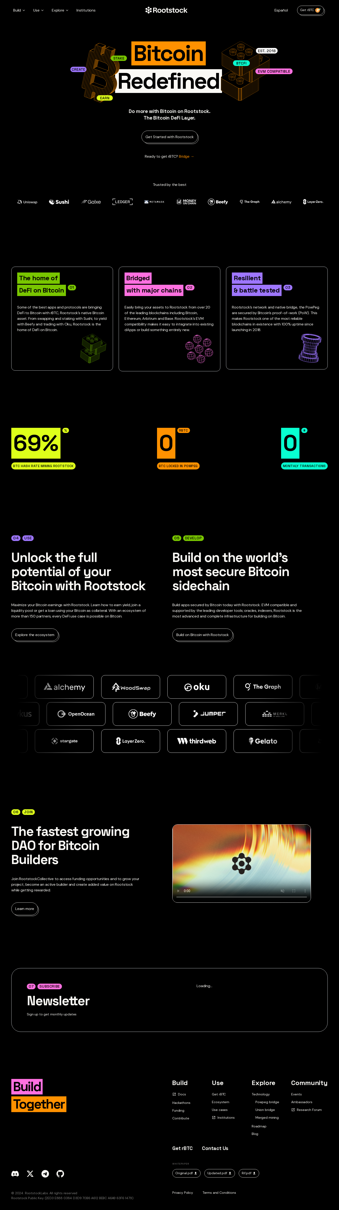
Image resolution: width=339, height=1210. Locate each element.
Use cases (220, 1110)
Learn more (24, 908)
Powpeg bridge (267, 1102)
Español (281, 10)
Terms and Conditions (219, 1193)
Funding (178, 1110)
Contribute (180, 1118)
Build (180, 1082)
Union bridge (265, 1110)
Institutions (86, 10)
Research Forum (306, 1110)
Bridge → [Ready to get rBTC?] (169, 156)
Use (218, 1082)
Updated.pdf (219, 1173)
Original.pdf (186, 1173)
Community (309, 1082)
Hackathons (181, 1103)
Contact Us (215, 1148)
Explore (263, 1082)
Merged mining (267, 1118)
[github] (60, 1174)
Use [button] (36, 10)
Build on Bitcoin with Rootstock (202, 634)
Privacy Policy (182, 1193)
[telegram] (45, 1174)
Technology (261, 1094)
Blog (255, 1134)
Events (296, 1094)
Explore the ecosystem (34, 634)
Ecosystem (220, 1102)
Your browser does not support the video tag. (242, 863)
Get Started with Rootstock (169, 136)
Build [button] (17, 10)
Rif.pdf (249, 1173)
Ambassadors (301, 1102)
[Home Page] (166, 10)
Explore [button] (58, 10)
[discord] (15, 1174)
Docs (179, 1094)
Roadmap (259, 1126)
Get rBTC (310, 10)
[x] (30, 1174)
